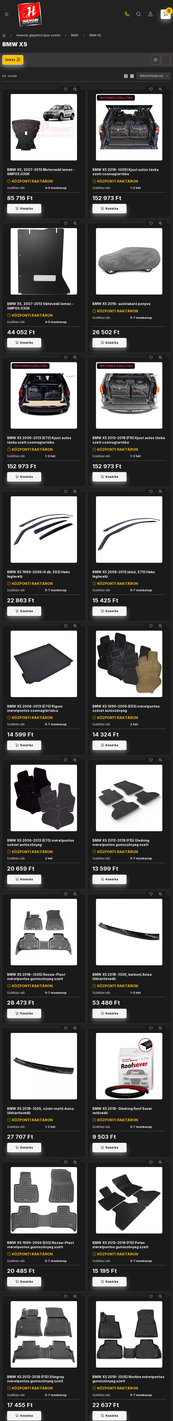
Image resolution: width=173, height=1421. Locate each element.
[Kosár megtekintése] (166, 14)
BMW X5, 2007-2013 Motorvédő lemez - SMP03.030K (41, 172)
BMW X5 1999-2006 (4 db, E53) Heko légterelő (38, 574)
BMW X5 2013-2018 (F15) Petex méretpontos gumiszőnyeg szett (120, 1245)
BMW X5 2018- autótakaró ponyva (121, 304)
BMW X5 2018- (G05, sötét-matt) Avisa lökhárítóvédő (40, 1111)
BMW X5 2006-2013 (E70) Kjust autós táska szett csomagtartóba (39, 440)
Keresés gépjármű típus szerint (38, 35)
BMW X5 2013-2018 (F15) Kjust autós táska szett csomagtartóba (128, 440)
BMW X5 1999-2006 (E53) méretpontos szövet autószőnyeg (126, 708)
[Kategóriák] (6, 14)
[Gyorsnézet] (75, 89)
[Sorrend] (153, 76)
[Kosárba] (24, 208)
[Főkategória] (4, 35)
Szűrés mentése (155, 60)
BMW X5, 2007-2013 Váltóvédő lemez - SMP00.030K (40, 306)
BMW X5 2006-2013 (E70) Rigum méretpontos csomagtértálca (35, 708)
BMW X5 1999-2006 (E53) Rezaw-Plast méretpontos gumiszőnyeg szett (40, 1245)
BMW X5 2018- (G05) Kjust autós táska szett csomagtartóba (125, 172)
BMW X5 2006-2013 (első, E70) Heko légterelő (123, 574)
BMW (74, 35)
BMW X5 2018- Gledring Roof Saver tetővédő (122, 1111)
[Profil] (150, 14)
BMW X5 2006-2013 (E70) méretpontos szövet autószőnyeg (40, 842)
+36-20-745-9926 (127, 14)
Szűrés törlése (166, 60)
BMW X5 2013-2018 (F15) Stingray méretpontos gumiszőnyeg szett (35, 1379)
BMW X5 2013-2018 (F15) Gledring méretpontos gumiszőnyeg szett (120, 842)
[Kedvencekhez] (65, 89)
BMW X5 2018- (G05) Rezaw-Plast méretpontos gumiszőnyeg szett (36, 976)
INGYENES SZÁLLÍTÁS (116, 97)
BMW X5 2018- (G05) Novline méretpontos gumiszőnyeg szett (128, 1379)
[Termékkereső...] (138, 14)
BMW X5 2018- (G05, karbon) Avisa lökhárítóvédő (122, 976)
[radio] (132, 76)
